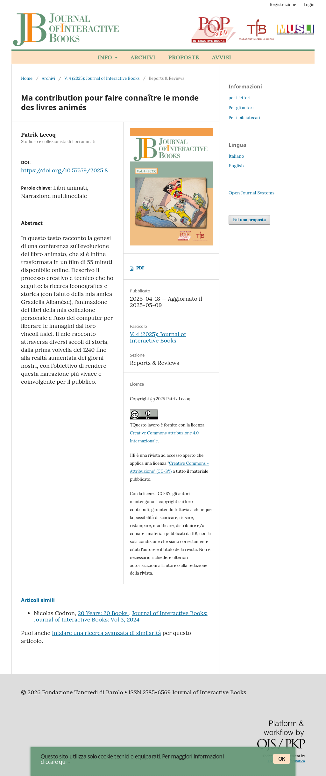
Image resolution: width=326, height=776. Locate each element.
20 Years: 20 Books (103, 613)
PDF (140, 268)
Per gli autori (241, 107)
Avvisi (221, 57)
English (236, 166)
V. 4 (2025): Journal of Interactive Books (101, 78)
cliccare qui (54, 761)
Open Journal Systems (251, 193)
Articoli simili (38, 600)
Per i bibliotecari (244, 117)
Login (309, 4)
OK (281, 758)
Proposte (183, 57)
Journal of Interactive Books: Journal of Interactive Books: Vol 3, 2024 (121, 616)
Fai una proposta (249, 219)
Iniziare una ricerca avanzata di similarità (106, 633)
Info (106, 57)
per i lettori (240, 98)
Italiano (236, 156)
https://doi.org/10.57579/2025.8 (64, 170)
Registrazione (283, 4)
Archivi (143, 57)
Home (26, 78)
